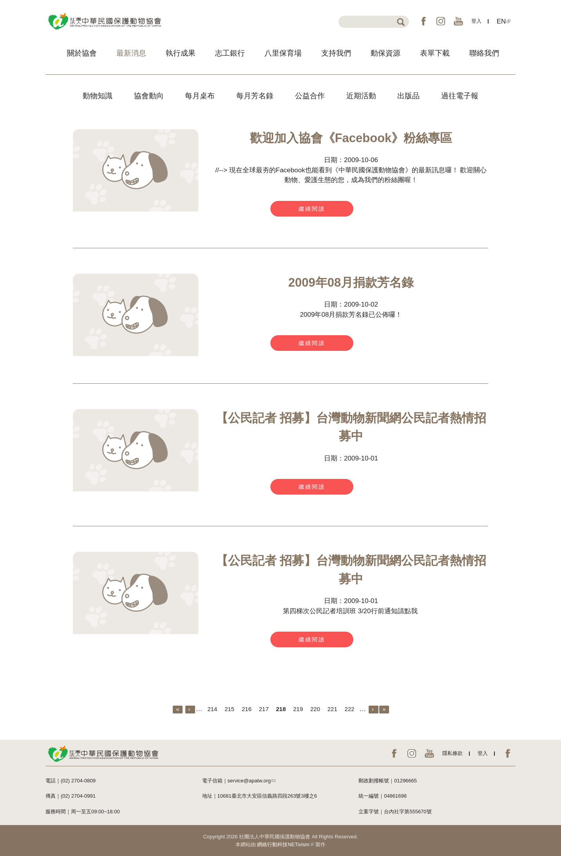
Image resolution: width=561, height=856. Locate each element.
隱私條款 (452, 753)
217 (264, 709)
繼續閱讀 (312, 209)
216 (247, 709)
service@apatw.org (252, 781)
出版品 (408, 96)
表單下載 (435, 53)
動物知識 (97, 96)
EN (504, 21)
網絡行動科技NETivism (285, 844)
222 (350, 709)
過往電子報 (459, 96)
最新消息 (131, 53)
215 (229, 709)
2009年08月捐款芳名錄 (351, 282)
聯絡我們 (484, 53)
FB (423, 21)
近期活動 (361, 96)
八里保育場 (283, 53)
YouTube (458, 21)
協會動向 (149, 96)
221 (332, 709)
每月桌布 (200, 96)
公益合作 (310, 96)
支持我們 (336, 53)
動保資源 (385, 53)
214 (212, 709)
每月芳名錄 (254, 96)
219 (298, 709)
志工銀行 (230, 53)
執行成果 (180, 53)
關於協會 (82, 53)
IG (441, 21)
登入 (476, 21)
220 (315, 709)
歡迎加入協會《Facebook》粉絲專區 (351, 138)
